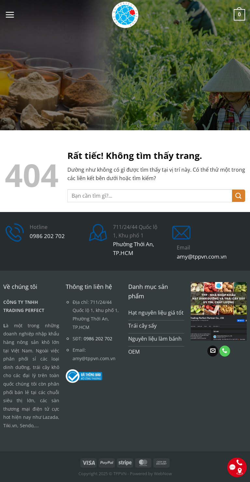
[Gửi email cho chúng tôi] (212, 351)
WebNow (163, 473)
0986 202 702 (47, 236)
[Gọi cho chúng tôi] (224, 351)
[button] (10, 15)
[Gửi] (238, 196)
